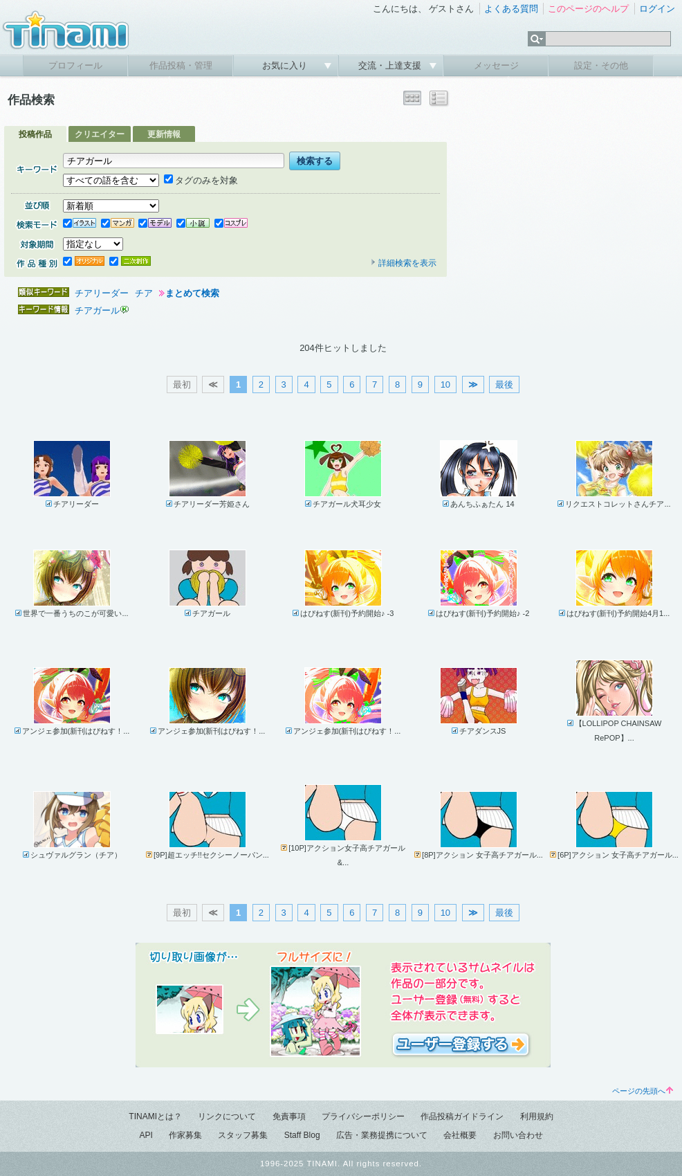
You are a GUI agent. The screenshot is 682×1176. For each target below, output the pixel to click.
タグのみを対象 (201, 180)
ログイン (657, 8)
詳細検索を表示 (403, 263)
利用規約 (536, 1116)
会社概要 (460, 1135)
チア (144, 293)
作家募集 (185, 1135)
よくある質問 (511, 8)
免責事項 (289, 1116)
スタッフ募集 (243, 1135)
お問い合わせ (518, 1135)
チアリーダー (102, 293)
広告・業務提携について (381, 1135)
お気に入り (286, 65)
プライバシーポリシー (363, 1116)
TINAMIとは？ (155, 1116)
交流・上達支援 (391, 65)
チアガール (97, 310)
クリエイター (100, 134)
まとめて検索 (192, 293)
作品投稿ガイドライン (462, 1116)
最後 (504, 384)
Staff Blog (302, 1135)
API (145, 1135)
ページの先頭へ (642, 1091)
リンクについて (227, 1116)
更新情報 (164, 134)
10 (445, 384)
